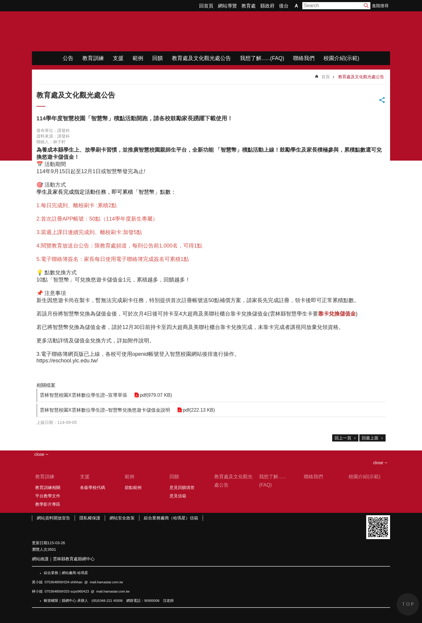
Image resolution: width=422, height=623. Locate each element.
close (378, 462)
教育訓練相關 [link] (47, 487)
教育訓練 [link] (93, 58)
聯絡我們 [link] (304, 58)
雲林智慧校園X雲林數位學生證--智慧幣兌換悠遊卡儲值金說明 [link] (105, 410)
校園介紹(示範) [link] (341, 58)
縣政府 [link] (267, 5)
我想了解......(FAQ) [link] (262, 58)
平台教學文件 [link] (47, 495)
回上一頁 (343, 438)
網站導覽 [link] (227, 5)
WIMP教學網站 (95, 31)
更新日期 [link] (39, 543)
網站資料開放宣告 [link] (53, 518)
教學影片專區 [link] (47, 504)
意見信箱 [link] (178, 495)
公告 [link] (68, 58)
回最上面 (370, 438)
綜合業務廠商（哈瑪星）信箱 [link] (171, 518)
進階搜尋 (380, 5)
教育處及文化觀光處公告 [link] (201, 58)
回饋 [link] (157, 58)
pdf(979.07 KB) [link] (154, 395)
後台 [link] (284, 5)
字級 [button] (296, 5)
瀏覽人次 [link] (39, 549)
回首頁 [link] (206, 5)
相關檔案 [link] (46, 385)
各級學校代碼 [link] (92, 487)
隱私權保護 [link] (89, 518)
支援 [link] (118, 58)
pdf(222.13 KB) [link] (197, 410)
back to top (408, 604)
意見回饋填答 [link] (182, 487)
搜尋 (366, 5)
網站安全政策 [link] (122, 518)
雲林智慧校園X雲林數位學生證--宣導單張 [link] (83, 395)
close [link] (39, 454)
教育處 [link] (248, 5)
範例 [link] (138, 58)
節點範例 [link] (133, 487)
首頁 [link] (325, 76)
